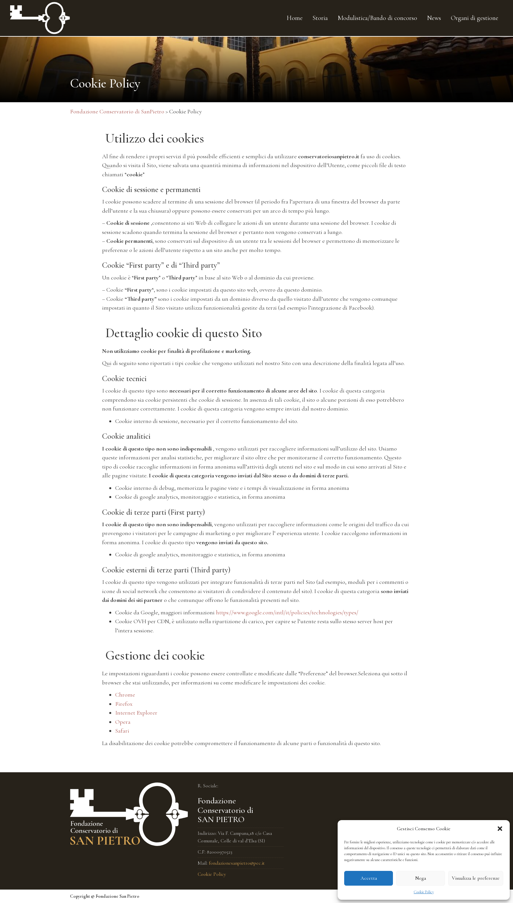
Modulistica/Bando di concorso (377, 18)
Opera (123, 721)
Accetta (369, 878)
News (434, 18)
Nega (420, 878)
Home (295, 18)
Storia (320, 18)
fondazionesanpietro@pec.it (237, 863)
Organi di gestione (474, 18)
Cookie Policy (424, 892)
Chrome (125, 694)
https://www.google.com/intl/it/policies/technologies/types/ (287, 612)
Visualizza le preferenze (476, 878)
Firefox (124, 703)
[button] (500, 828)
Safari (122, 730)
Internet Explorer (136, 712)
